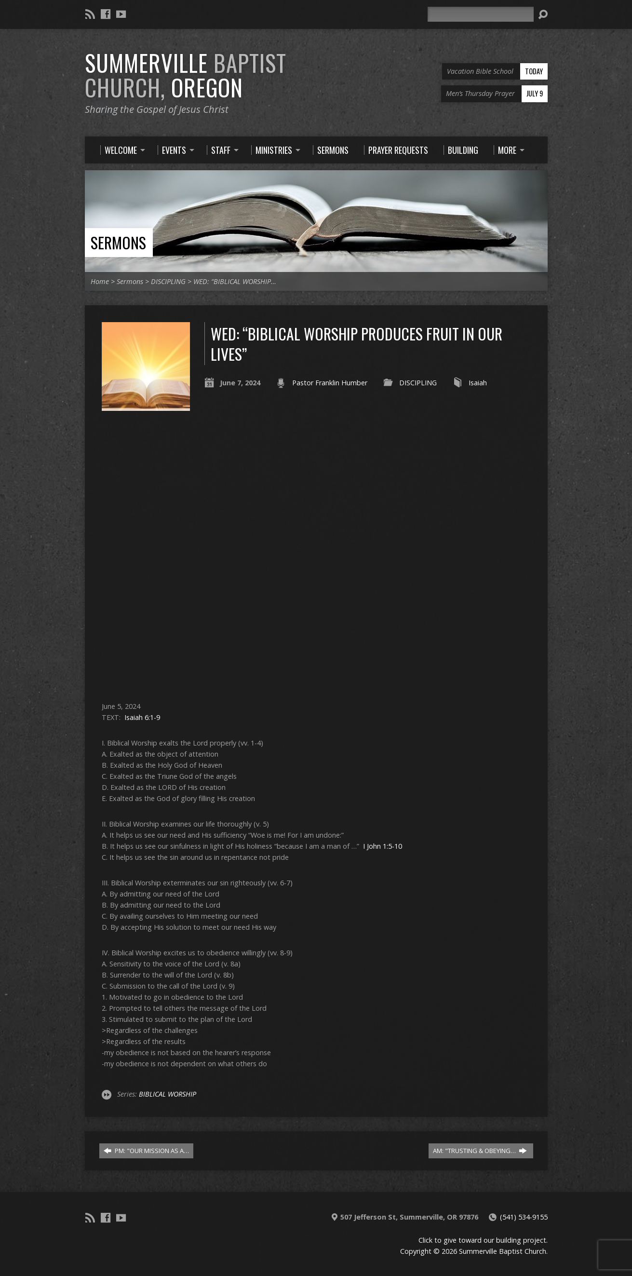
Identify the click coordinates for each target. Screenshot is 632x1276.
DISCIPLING (168, 281)
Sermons (118, 242)
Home (100, 281)
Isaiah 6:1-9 (142, 717)
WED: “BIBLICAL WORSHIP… (234, 281)
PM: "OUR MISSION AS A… (146, 1150)
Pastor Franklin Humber (329, 382)
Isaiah (478, 382)
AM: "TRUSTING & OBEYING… (480, 1150)
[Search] (481, 14)
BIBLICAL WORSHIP (167, 1094)
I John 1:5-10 (382, 846)
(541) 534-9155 (524, 1217)
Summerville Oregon (185, 75)
